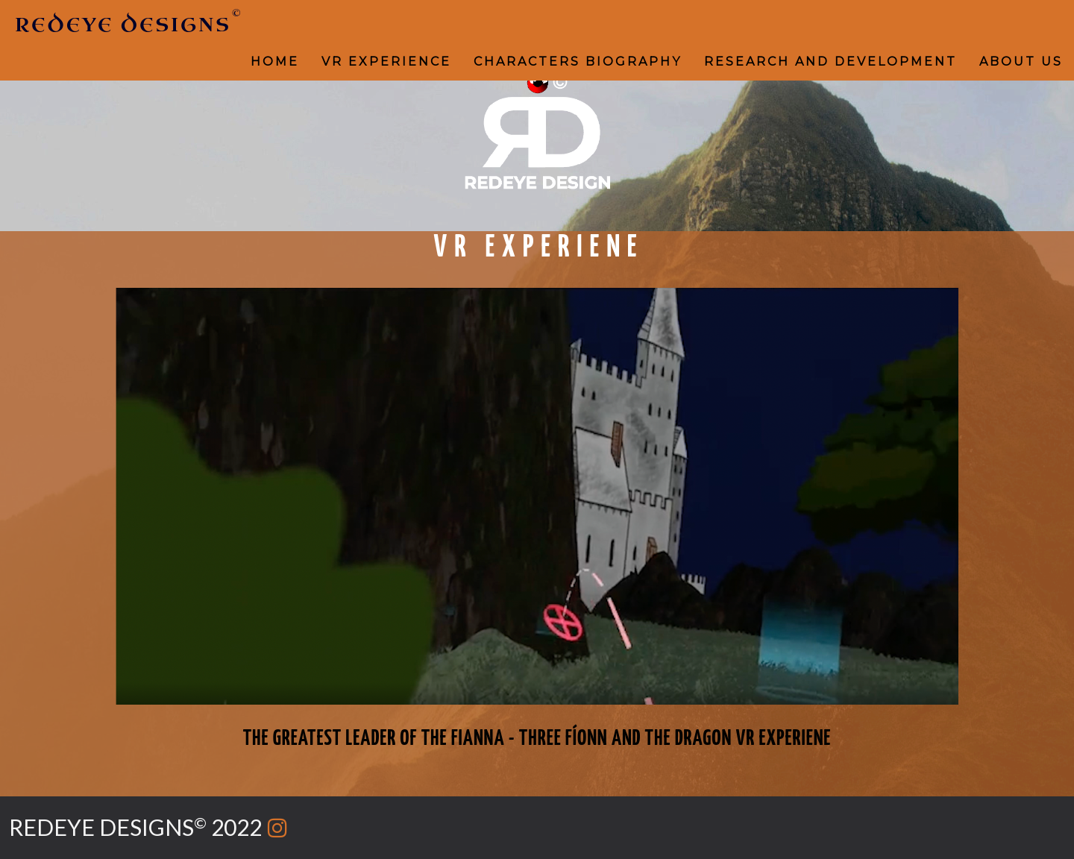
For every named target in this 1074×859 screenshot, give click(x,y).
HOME (275, 61)
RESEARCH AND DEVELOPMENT (830, 61)
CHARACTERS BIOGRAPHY (578, 61)
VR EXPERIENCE (386, 61)
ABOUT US (1021, 61)
